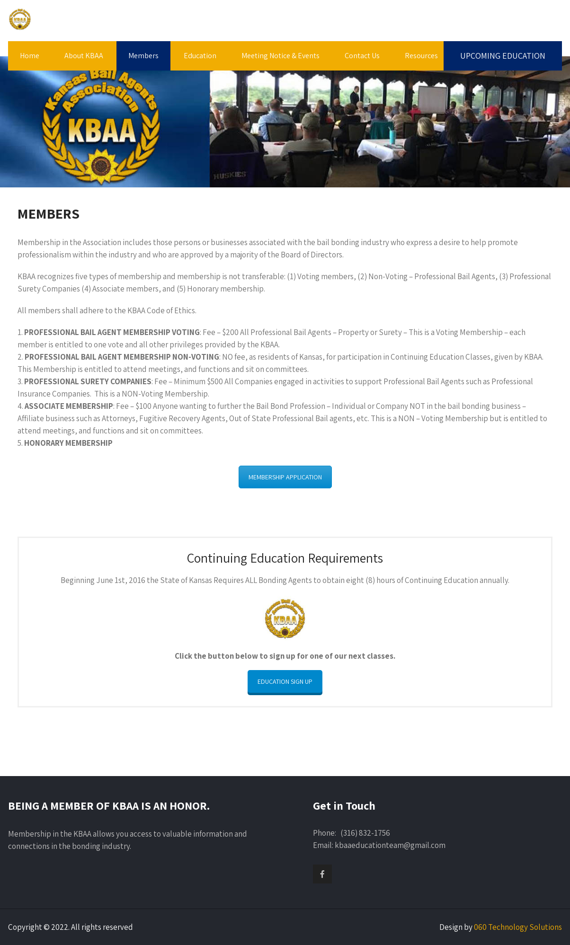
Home (29, 56)
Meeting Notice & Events (280, 56)
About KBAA (83, 56)
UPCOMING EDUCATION (502, 55)
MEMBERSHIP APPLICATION (285, 477)
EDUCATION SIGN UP (285, 681)
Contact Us (362, 56)
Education (200, 56)
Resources (421, 56)
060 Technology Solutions (518, 927)
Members (143, 56)
